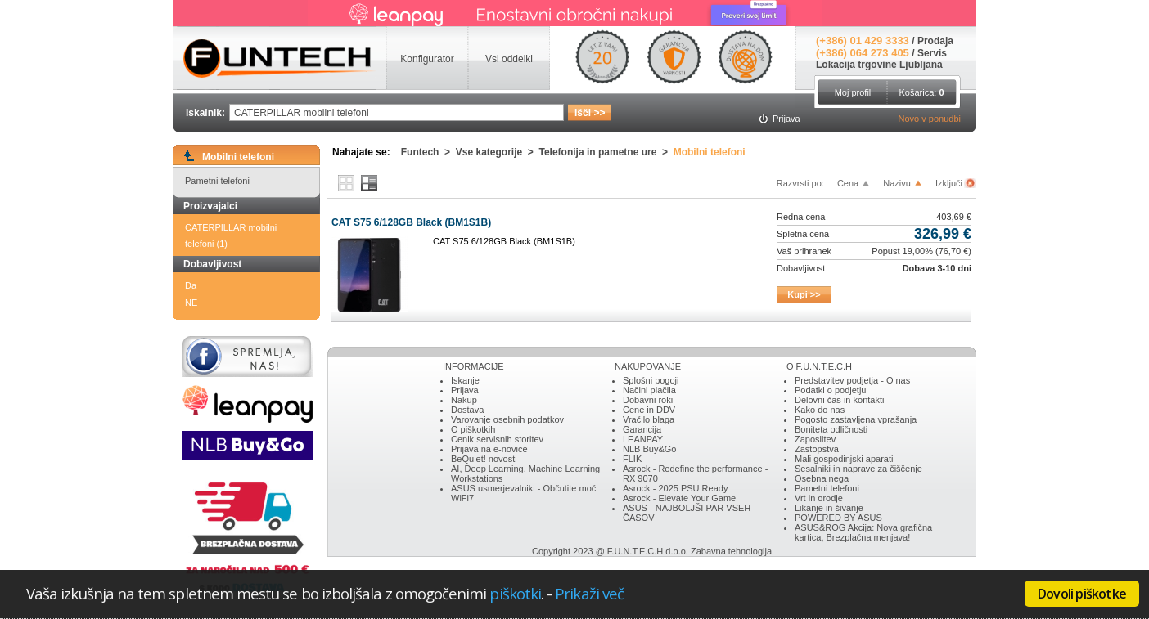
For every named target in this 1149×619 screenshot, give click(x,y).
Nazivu (897, 183)
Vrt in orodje (819, 498)
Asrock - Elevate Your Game (679, 498)
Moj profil (853, 92)
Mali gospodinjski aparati (844, 459)
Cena (847, 183)
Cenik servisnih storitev (497, 439)
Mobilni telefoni (710, 152)
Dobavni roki (648, 400)
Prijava (465, 390)
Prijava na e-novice (489, 449)
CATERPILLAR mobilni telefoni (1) (231, 235)
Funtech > (428, 152)
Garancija (642, 429)
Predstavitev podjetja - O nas (852, 380)
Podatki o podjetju (830, 390)
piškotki (515, 593)
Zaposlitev (815, 439)
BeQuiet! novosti (484, 459)
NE (191, 302)
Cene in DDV (649, 410)
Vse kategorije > (497, 152)
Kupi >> (803, 294)
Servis (932, 53)
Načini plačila (649, 390)
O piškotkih (473, 429)
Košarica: (921, 92)
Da (190, 285)
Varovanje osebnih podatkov (507, 419)
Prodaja (935, 41)
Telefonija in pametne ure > (606, 152)
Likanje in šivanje (829, 508)
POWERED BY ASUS (838, 518)
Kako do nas (820, 410)
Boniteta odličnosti (831, 429)
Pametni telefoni (217, 181)
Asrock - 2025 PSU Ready (675, 488)
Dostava (467, 410)
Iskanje (465, 380)
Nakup (464, 400)
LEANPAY (643, 439)
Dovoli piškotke (1082, 594)
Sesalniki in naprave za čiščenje (858, 468)
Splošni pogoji (651, 380)
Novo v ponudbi (930, 118)
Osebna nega (822, 478)
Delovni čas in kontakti (839, 400)
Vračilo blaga (648, 419)
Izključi (950, 183)
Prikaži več (589, 593)
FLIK (632, 459)
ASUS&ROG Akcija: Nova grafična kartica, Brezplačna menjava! (863, 532)
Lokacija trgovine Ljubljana (879, 64)
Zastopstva (817, 449)
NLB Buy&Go (649, 449)
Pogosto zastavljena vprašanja (856, 419)
